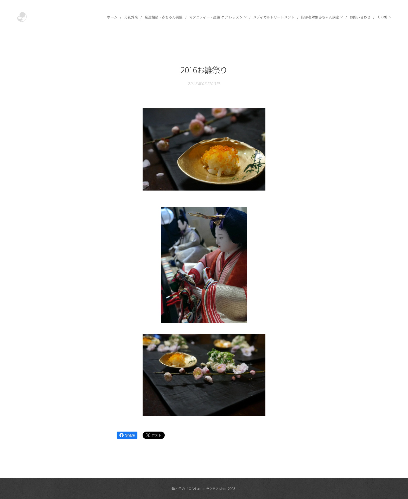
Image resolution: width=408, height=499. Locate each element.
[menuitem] (58, 16)
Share (127, 435)
